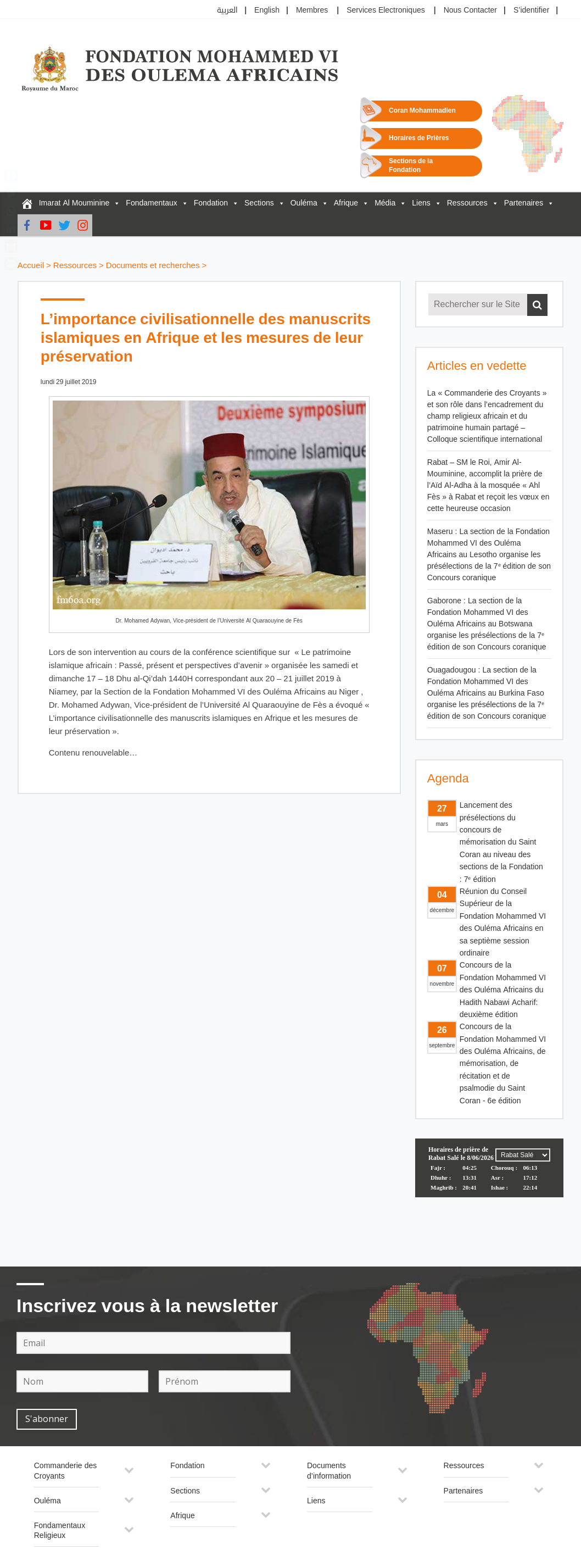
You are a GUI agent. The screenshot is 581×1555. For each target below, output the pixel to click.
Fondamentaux (151, 203)
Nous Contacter (470, 10)
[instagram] (83, 225)
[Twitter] (64, 225)
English (267, 10)
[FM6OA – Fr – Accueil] (27, 203)
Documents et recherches (153, 265)
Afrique (346, 203)
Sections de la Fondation (411, 166)
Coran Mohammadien (422, 110)
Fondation (211, 203)
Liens (421, 203)
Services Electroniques (386, 10)
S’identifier (531, 10)
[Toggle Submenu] (129, 1474)
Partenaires (524, 203)
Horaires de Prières (419, 138)
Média (385, 203)
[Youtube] (45, 225)
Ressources (467, 203)
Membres (312, 10)
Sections (259, 203)
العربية (227, 10)
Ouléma (303, 203)
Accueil (31, 265)
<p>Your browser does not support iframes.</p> (489, 1180)
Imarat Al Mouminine (74, 203)
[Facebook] (27, 225)
